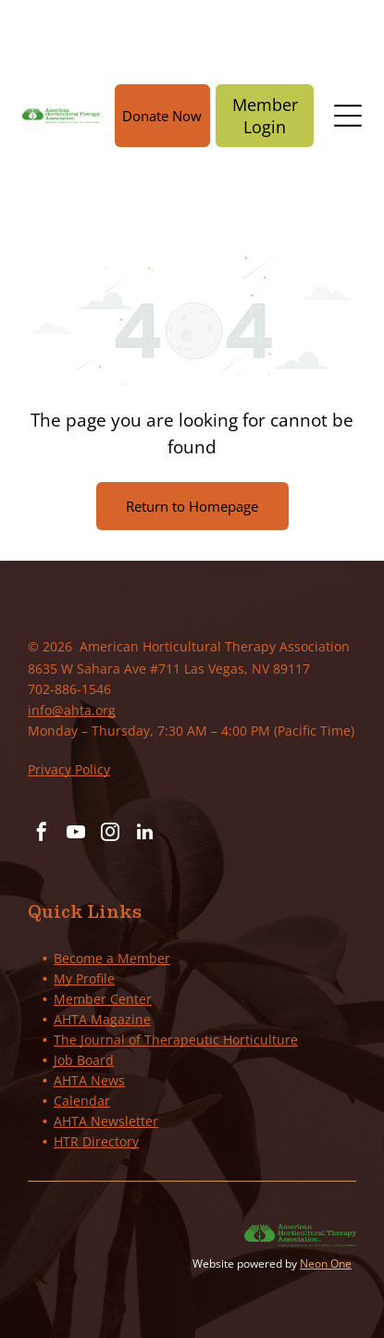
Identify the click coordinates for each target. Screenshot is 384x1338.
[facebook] (42, 834)
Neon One (326, 1263)
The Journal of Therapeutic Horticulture (176, 1039)
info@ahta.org (72, 710)
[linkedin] (144, 834)
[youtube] (76, 834)
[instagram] (110, 834)
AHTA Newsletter (106, 1121)
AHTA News (89, 1080)
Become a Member (112, 958)
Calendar (82, 1100)
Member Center (103, 999)
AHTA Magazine (102, 1019)
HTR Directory (96, 1141)
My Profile (84, 978)
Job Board (84, 1060)
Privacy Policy (69, 769)
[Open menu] (348, 116)
